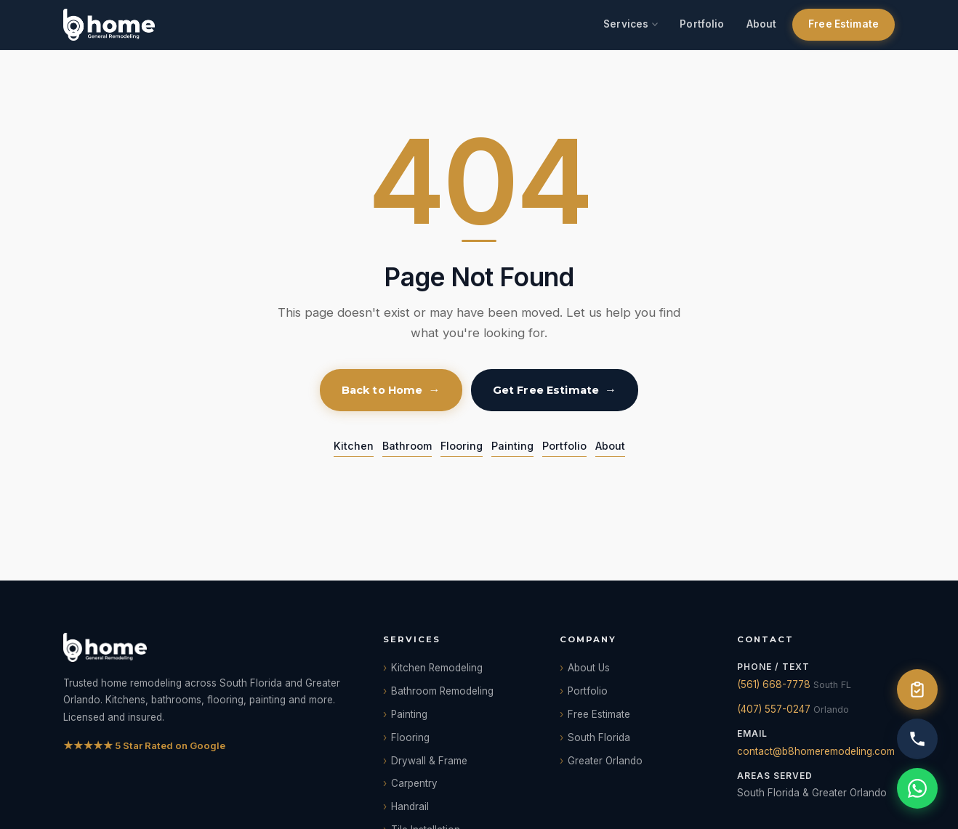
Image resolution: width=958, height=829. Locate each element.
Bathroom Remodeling (442, 691)
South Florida (599, 737)
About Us (589, 668)
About (761, 24)
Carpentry (414, 783)
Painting (512, 446)
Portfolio (702, 24)
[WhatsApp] (917, 788)
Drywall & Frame (429, 761)
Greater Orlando (605, 761)
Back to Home (382, 390)
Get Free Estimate (546, 390)
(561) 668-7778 (773, 684)
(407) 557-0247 (773, 709)
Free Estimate (843, 24)
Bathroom (407, 446)
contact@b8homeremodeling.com (816, 751)
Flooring (461, 446)
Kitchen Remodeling (437, 668)
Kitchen (354, 446)
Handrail (410, 806)
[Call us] (917, 739)
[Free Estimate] (917, 689)
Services (625, 24)
